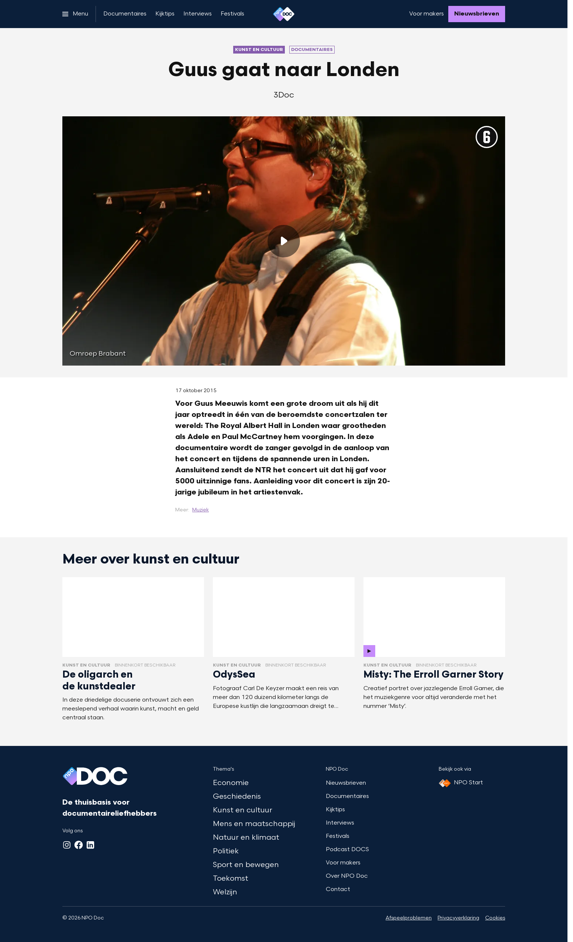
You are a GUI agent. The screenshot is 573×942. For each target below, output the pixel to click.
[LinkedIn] (90, 844)
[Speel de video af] (283, 241)
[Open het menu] (75, 14)
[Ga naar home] (284, 14)
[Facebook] (78, 844)
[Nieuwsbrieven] (476, 14)
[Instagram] (66, 844)
